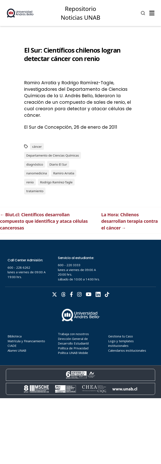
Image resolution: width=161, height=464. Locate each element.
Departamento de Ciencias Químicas (52, 155)
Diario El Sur (58, 164)
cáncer (37, 146)
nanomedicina (36, 173)
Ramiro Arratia (63, 173)
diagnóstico (34, 164)
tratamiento (34, 191)
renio (30, 182)
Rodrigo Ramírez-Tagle (56, 182)
